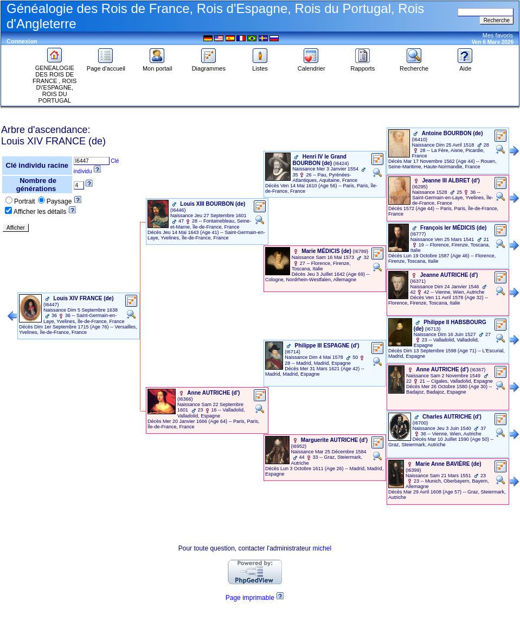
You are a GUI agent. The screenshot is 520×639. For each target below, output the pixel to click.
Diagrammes (209, 66)
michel (322, 548)
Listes (260, 66)
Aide (465, 66)
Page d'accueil (106, 66)
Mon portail (157, 66)
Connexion (22, 41)
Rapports (363, 66)
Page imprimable (250, 598)
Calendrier (311, 66)
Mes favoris (498, 35)
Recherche (414, 66)
